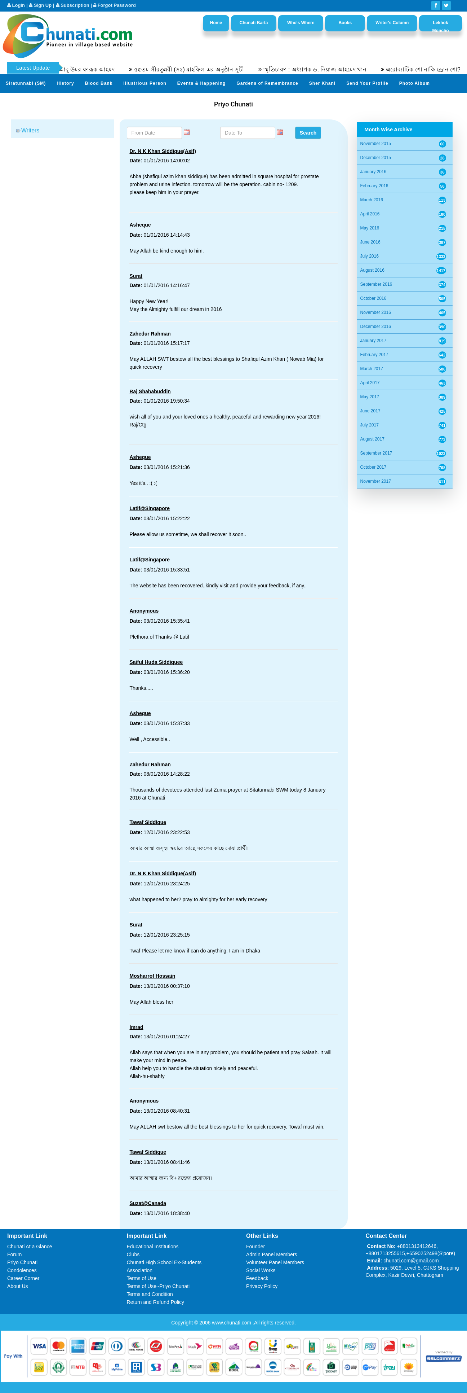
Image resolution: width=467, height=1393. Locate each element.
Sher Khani (322, 83)
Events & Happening (201, 83)
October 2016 (373, 298)
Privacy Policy (261, 1286)
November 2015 (375, 143)
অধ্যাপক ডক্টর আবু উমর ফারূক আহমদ (85, 69)
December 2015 (375, 157)
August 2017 (372, 439)
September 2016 (376, 284)
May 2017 (369, 396)
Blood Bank (99, 83)
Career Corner (23, 1278)
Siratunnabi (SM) (26, 83)
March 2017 (371, 368)
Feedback (257, 1278)
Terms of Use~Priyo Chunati (158, 1286)
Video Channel (23, 101)
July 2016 (369, 256)
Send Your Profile (367, 83)
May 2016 (369, 228)
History (65, 83)
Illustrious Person (144, 83)
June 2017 (370, 410)
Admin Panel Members (271, 1254)
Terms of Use (141, 1278)
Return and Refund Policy (155, 1302)
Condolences (22, 1270)
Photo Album (414, 83)
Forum (14, 1254)
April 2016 (370, 213)
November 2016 (375, 312)
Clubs (133, 1254)
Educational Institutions (153, 1246)
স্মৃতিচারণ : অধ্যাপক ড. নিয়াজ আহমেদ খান (330, 69)
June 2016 (370, 242)
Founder (255, 1246)
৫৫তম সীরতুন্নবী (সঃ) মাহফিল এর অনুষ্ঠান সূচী (204, 69)
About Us (17, 1286)
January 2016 (373, 171)
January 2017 (373, 340)
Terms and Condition (150, 1294)
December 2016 (375, 326)
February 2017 (374, 354)
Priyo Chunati (22, 1262)
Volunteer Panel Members (275, 1262)
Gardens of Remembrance (267, 83)
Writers (30, 130)
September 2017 (376, 453)
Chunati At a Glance (29, 1246)
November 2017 (375, 481)
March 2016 (371, 199)
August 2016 (372, 270)
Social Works (260, 1270)
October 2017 (373, 467)
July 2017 (369, 425)
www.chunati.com (232, 1323)
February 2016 (374, 185)
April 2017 (370, 382)
